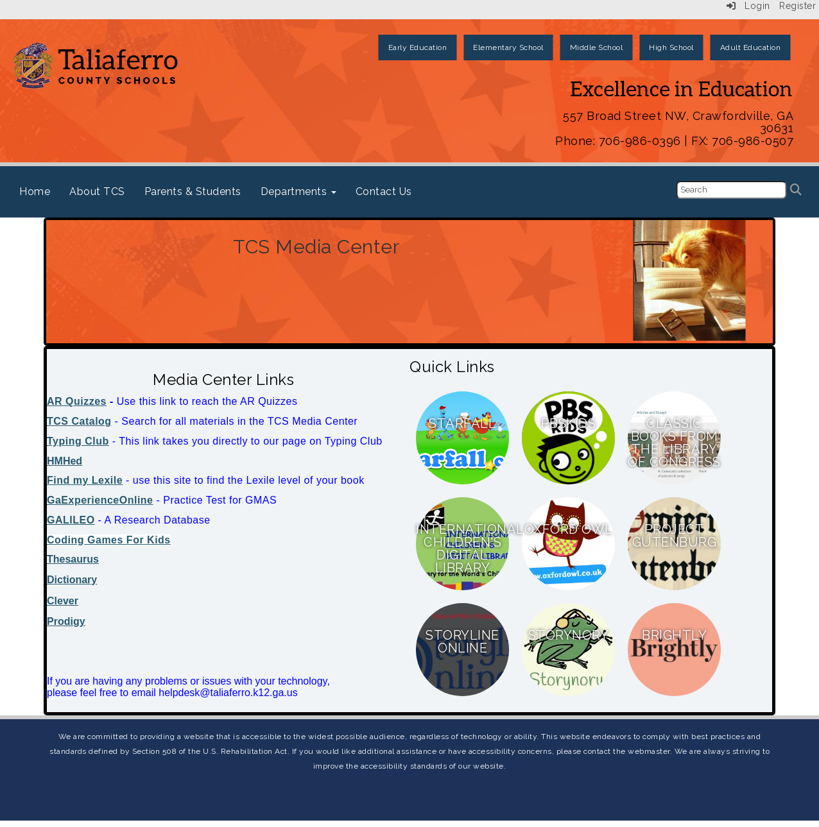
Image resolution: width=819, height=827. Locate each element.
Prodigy (66, 621)
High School (671, 47)
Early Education (417, 47)
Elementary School (508, 47)
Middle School (596, 47)
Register (797, 6)
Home (34, 191)
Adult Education (750, 47)
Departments (298, 191)
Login (748, 6)
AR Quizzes (77, 401)
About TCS (97, 191)
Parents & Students (192, 191)
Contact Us (384, 191)
